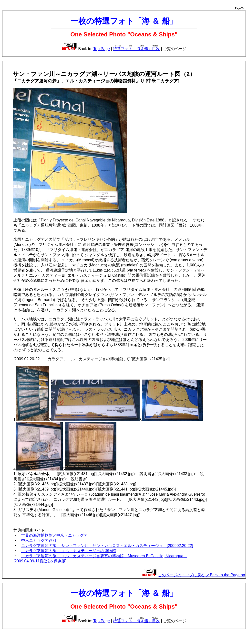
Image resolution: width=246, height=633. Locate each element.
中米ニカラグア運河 (38, 540)
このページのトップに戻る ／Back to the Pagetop (201, 575)
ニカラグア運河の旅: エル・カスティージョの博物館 (68, 551)
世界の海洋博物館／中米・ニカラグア (54, 535)
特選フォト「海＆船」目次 (136, 49)
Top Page (101, 49)
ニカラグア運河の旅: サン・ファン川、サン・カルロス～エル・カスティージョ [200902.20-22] (107, 546)
